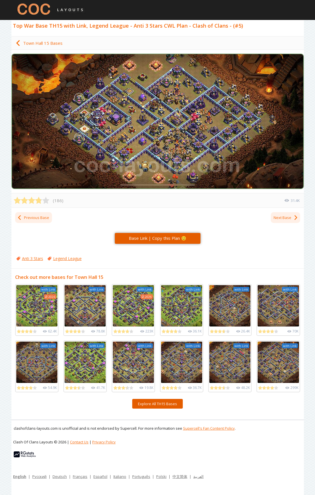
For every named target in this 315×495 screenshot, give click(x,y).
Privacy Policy (104, 442)
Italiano (119, 476)
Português (141, 476)
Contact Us (79, 442)
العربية (198, 476)
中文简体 (179, 476)
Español (100, 476)
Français (80, 476)
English (19, 476)
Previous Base (33, 217)
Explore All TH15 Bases (157, 403)
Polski (161, 476)
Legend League (67, 258)
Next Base (286, 217)
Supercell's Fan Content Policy (209, 428)
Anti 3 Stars (32, 258)
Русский (39, 476)
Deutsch (60, 476)
